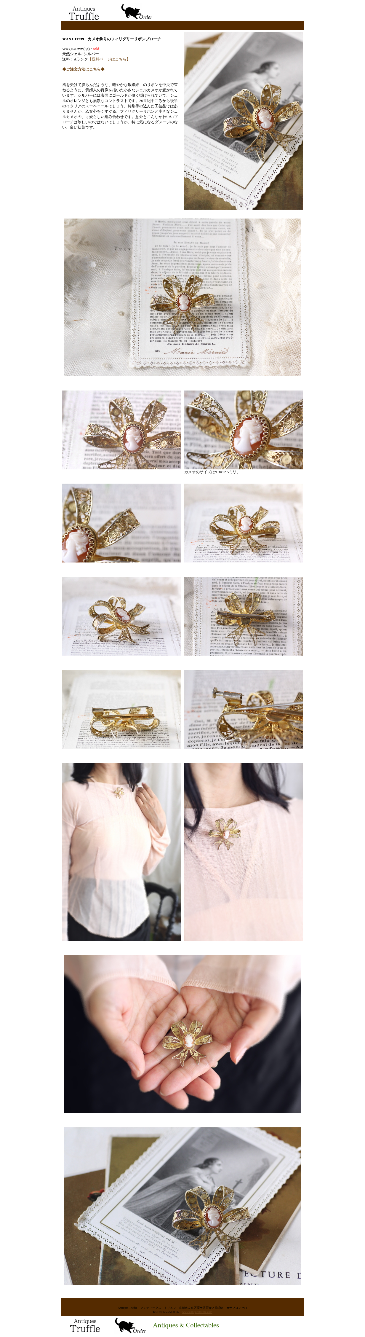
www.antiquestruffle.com (197, 1312)
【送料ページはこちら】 (109, 59)
